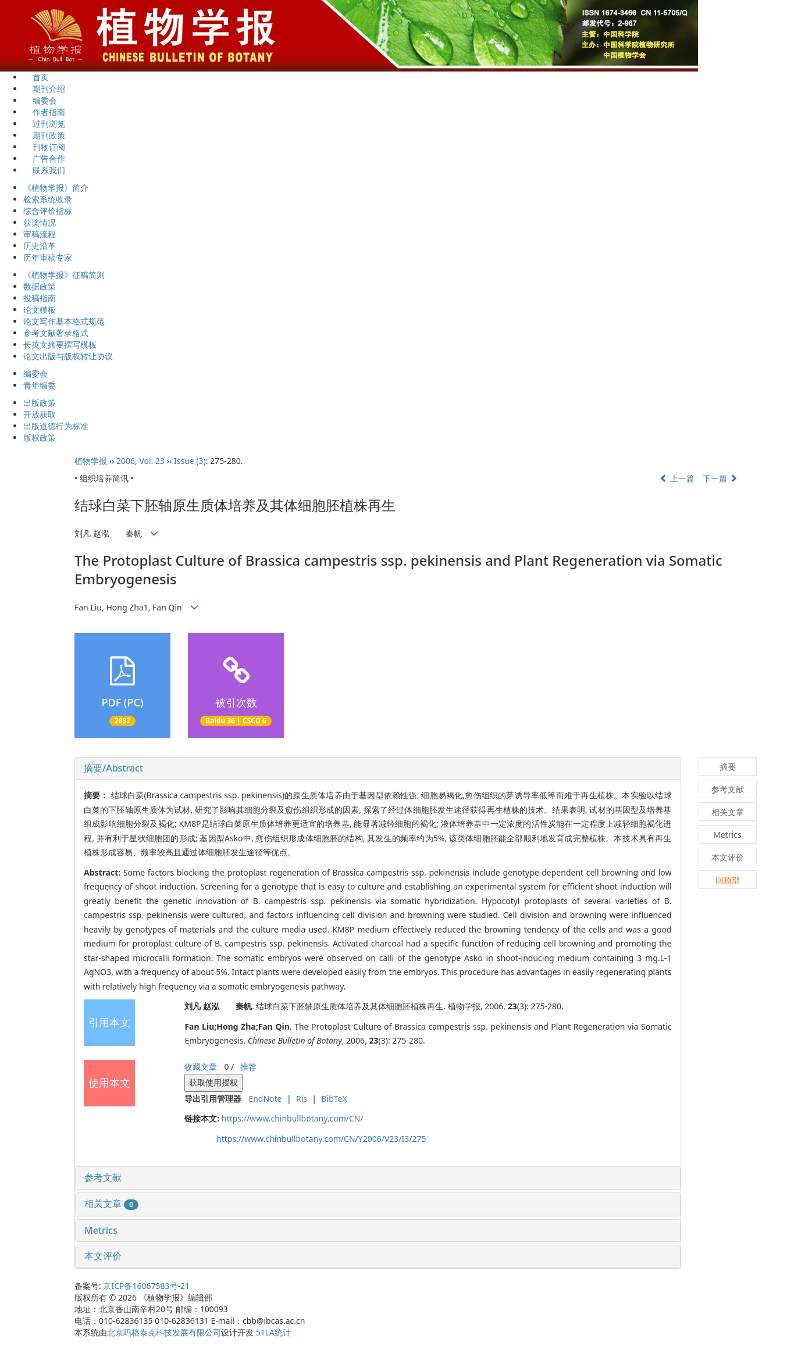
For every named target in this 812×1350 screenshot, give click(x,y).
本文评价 (103, 1255)
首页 (36, 77)
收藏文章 (200, 1066)
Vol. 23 (152, 460)
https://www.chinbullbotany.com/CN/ (293, 1118)
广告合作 (44, 158)
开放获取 (39, 414)
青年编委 (39, 385)
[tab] (378, 769)
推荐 (248, 1066)
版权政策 (39, 437)
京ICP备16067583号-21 (146, 1285)
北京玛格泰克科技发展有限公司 (164, 1332)
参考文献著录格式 (55, 332)
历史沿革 (39, 245)
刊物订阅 (44, 146)
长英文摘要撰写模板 (60, 344)
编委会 (40, 100)
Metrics (100, 1230)
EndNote (265, 1098)
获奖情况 (39, 222)
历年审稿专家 (47, 257)
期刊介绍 (44, 88)
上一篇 (677, 478)
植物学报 (90, 460)
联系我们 (44, 170)
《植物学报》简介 (55, 187)
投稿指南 (39, 297)
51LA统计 (273, 1332)
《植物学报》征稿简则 (64, 274)
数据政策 (39, 286)
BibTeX (334, 1098)
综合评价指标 (47, 210)
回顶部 (727, 879)
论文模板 (39, 309)
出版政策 (39, 402)
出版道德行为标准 (55, 425)
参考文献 (103, 1177)
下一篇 (720, 478)
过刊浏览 (44, 123)
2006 (125, 460)
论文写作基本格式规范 (64, 321)
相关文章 (111, 1203)
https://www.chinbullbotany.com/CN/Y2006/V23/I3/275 (321, 1138)
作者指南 (44, 111)
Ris (301, 1098)
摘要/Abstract (113, 768)
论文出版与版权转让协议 (68, 356)
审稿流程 (39, 234)
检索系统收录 (47, 199)
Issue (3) (190, 460)
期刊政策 (44, 135)
